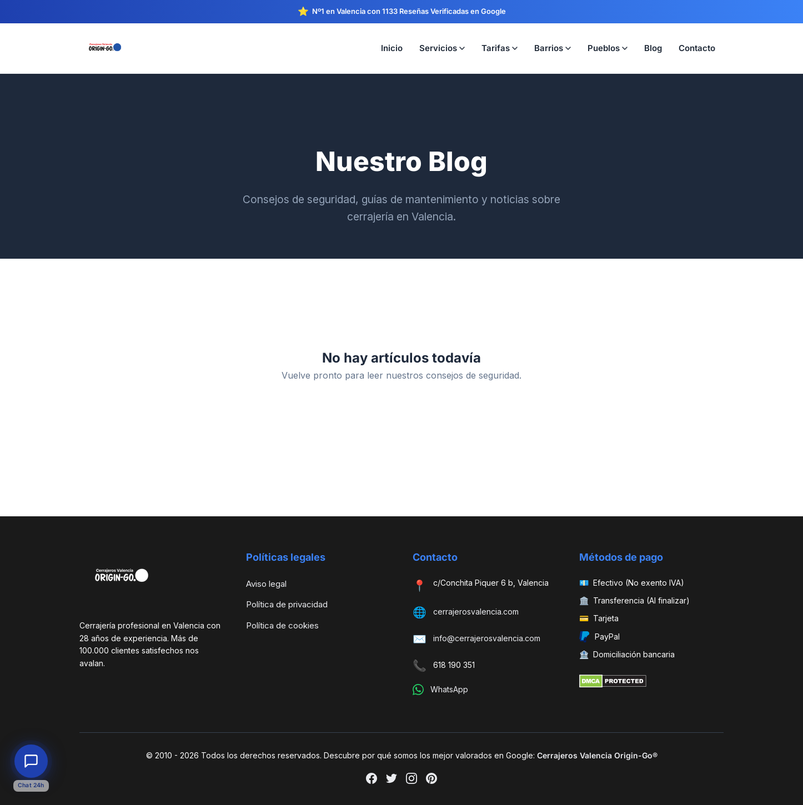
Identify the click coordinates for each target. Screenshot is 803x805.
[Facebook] (371, 780)
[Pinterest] (431, 780)
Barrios (552, 48)
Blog (653, 48)
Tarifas (499, 48)
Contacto (697, 48)
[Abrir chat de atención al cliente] (31, 761)
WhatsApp (449, 689)
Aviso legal (266, 583)
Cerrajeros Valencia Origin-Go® (597, 755)
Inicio (392, 48)
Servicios (442, 48)
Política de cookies (282, 625)
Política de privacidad (287, 604)
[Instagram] (411, 780)
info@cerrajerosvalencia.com (486, 638)
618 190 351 (454, 665)
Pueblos (608, 48)
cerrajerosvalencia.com (476, 611)
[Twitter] (391, 780)
